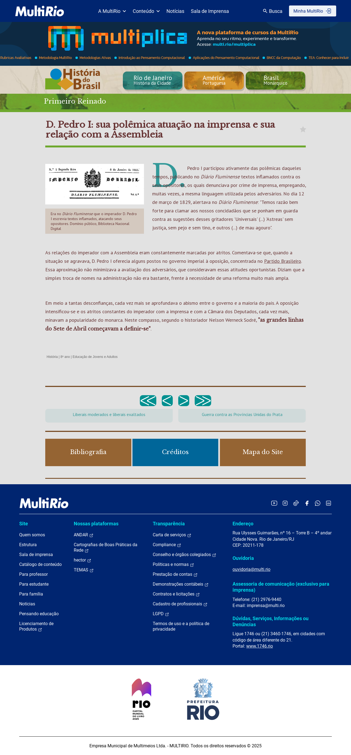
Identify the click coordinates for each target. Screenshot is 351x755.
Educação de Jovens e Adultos (95, 357)
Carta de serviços (172, 535)
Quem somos (32, 534)
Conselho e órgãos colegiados (184, 554)
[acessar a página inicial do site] (39, 10)
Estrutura (28, 544)
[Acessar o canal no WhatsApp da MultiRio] (317, 503)
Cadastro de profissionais (180, 604)
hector (82, 560)
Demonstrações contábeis (181, 584)
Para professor (33, 574)
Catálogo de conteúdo (40, 564)
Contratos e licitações (176, 594)
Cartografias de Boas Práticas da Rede (105, 547)
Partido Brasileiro (282, 261)
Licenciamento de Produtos (36, 626)
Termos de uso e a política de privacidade (181, 626)
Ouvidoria (243, 558)
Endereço (243, 523)
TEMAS (84, 570)
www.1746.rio (259, 646)
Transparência (169, 523)
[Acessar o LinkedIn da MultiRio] (328, 503)
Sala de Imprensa (210, 11)
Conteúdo (146, 11)
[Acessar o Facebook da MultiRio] (307, 503)
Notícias (175, 11)
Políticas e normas (173, 564)
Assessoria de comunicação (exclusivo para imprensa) (281, 587)
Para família (31, 594)
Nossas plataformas (96, 523)
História (52, 357)
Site (23, 523)
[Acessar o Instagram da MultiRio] (285, 503)
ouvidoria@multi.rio (251, 569)
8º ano (65, 357)
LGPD (161, 614)
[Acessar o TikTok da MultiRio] (296, 503)
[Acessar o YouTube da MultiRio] (274, 503)
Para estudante (34, 584)
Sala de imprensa (36, 554)
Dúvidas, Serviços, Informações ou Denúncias (270, 621)
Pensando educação (39, 613)
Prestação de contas (175, 574)
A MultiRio (112, 11)
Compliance (167, 545)
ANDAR (84, 535)
